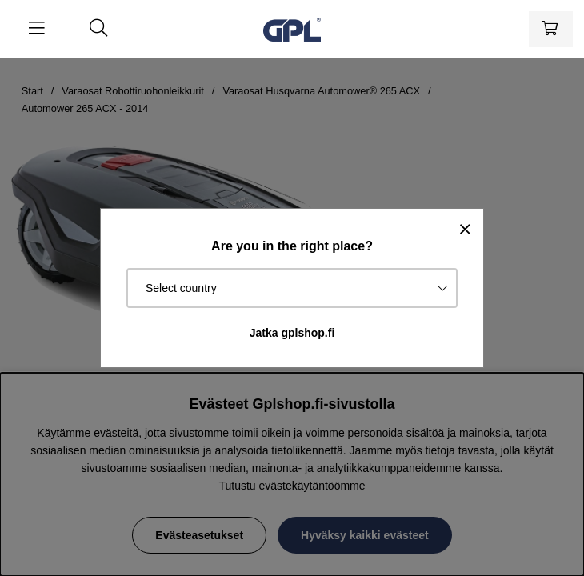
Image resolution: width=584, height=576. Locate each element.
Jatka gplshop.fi (292, 332)
